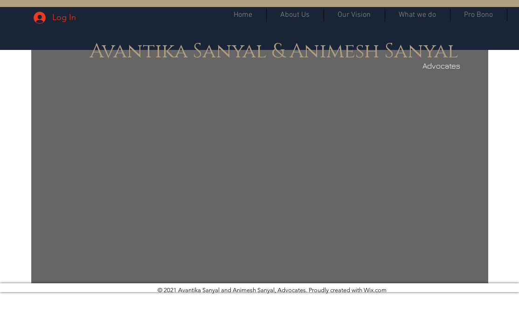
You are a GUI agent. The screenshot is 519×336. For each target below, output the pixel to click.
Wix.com (375, 290)
